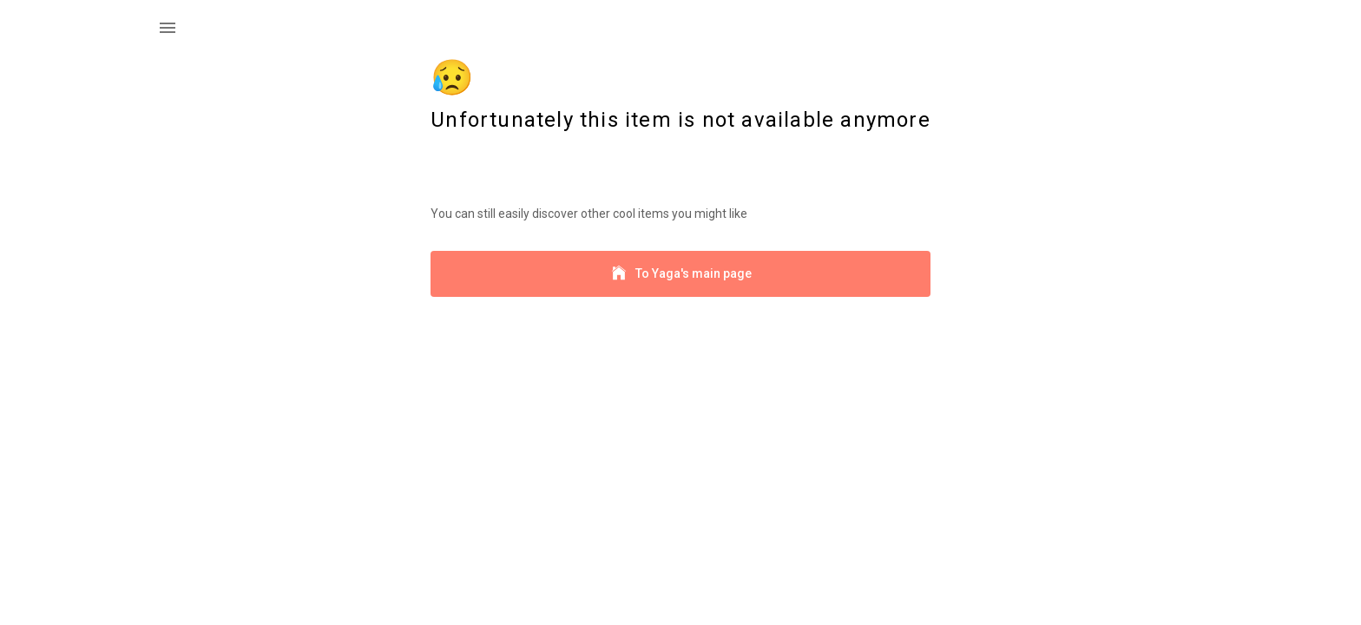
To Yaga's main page (680, 274)
